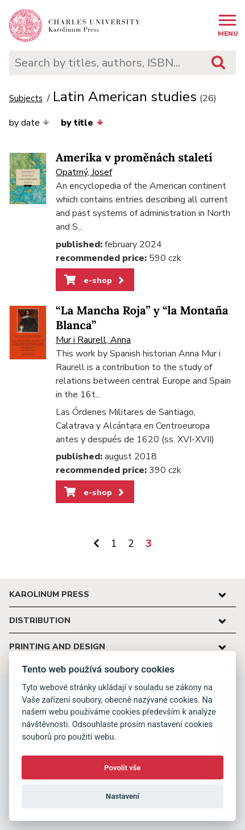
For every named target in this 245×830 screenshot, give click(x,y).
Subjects (26, 98)
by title (82, 123)
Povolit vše (122, 767)
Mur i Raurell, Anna (93, 340)
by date (29, 123)
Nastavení (122, 796)
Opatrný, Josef (84, 172)
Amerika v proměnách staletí (134, 158)
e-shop (95, 280)
